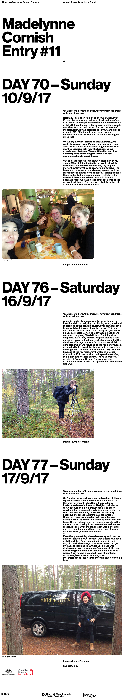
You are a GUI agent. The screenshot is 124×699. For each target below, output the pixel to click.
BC (94, 696)
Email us (87, 694)
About (66, 2)
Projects (75, 2)
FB (84, 696)
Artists (85, 2)
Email (93, 2)
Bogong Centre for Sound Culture (20, 2)
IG (89, 696)
